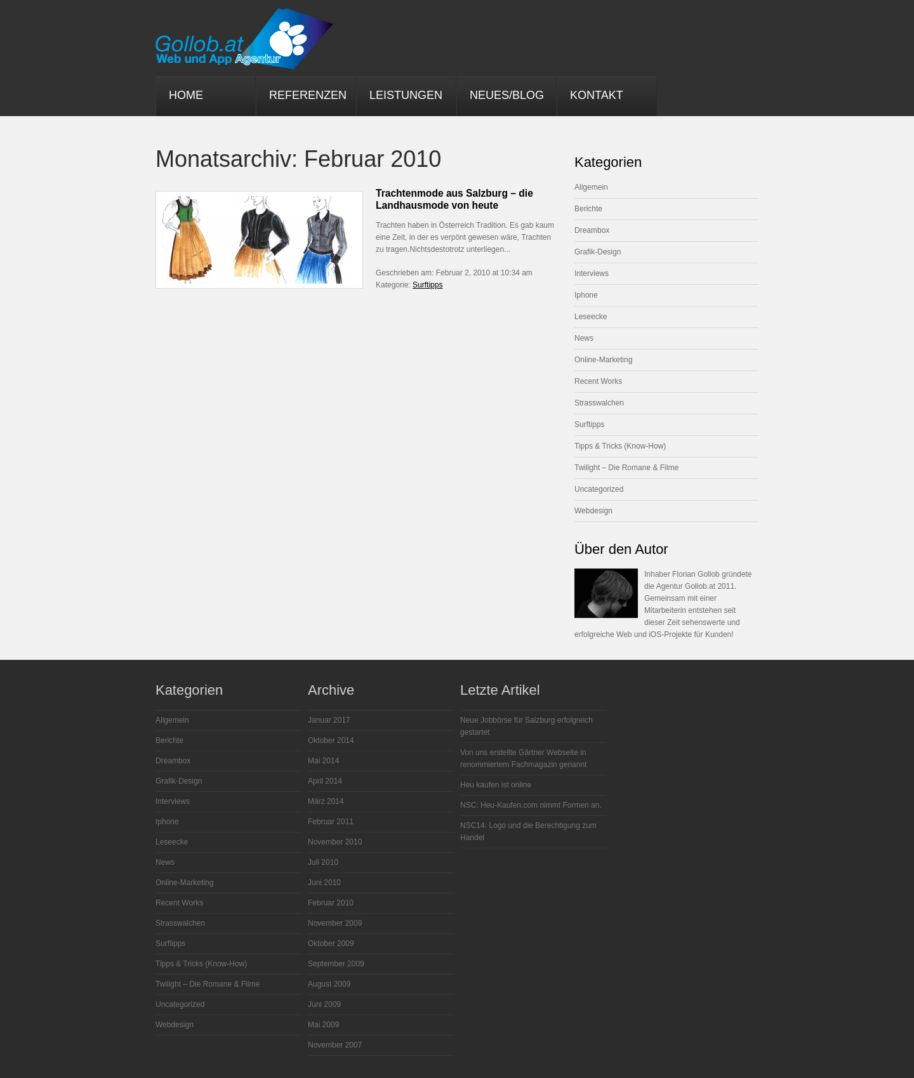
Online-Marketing (603, 359)
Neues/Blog (507, 95)
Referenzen (308, 95)
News (583, 338)
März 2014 (326, 801)
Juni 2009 (324, 1004)
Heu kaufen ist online (495, 784)
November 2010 (335, 842)
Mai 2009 (323, 1024)
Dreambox (591, 230)
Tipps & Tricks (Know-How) (620, 446)
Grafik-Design (597, 251)
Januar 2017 (329, 720)
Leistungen (405, 95)
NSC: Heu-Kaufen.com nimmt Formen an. (531, 805)
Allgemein (591, 187)
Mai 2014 (323, 760)
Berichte (588, 208)
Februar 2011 (331, 821)
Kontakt (596, 95)
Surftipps (427, 284)
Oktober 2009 (331, 943)
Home (186, 95)
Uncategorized (598, 489)
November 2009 (335, 923)
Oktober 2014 (331, 740)
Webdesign (593, 510)
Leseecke (590, 316)
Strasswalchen (599, 402)
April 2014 (325, 781)
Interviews (591, 273)
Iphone (586, 295)
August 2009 (329, 984)
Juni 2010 (324, 882)
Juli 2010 (323, 862)
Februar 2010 (331, 902)
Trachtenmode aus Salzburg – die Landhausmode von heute (454, 199)
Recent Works (598, 381)
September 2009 (336, 963)
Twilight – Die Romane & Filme (626, 467)
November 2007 (335, 1045)
